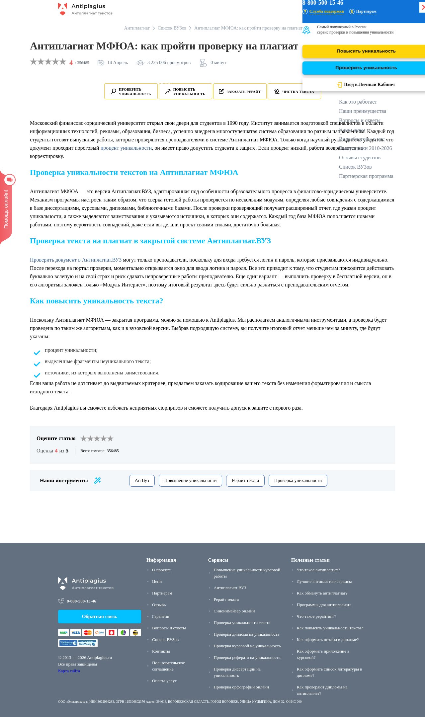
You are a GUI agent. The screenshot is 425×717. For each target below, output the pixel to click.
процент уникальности (126, 148)
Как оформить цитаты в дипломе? (328, 639)
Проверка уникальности (298, 480)
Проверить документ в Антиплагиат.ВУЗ (76, 260)
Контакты (161, 651)
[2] (87, 438)
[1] (83, 438)
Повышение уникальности (190, 480)
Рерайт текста (245, 480)
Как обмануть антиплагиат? (322, 593)
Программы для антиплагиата (324, 604)
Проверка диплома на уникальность (246, 634)
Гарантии (160, 616)
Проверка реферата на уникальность (246, 657)
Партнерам (162, 593)
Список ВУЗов (165, 639)
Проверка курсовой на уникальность (247, 645)
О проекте (161, 569)
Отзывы (159, 604)
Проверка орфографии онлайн (241, 686)
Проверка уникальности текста (241, 622)
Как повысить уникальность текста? (330, 627)
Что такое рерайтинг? (316, 616)
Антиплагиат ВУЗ (229, 587)
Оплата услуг (164, 680)
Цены (157, 581)
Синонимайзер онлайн (234, 610)
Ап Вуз (142, 480)
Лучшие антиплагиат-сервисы (324, 581)
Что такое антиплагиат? (318, 569)
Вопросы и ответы (169, 627)
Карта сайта (69, 670)
